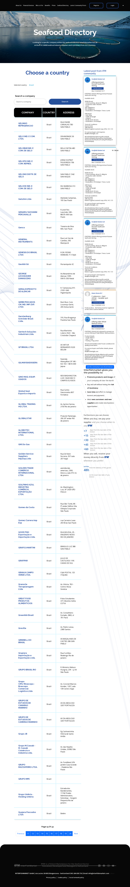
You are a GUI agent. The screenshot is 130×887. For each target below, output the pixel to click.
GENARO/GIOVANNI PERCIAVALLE (27, 213)
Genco (21, 227)
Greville (22, 628)
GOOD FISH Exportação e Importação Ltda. (26, 534)
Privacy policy (51, 878)
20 (70, 833)
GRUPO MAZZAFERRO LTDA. (27, 766)
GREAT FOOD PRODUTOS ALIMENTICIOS (25, 600)
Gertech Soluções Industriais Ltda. (27, 333)
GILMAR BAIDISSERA (27, 362)
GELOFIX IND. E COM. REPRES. (25, 162)
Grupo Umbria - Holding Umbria (26, 795)
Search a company (25, 96)
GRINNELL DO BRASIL (24, 641)
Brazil (31, 85)
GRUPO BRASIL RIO (27, 670)
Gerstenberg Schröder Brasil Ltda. (25, 318)
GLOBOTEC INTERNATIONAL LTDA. (26, 432)
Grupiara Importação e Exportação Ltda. (26, 655)
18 (61, 833)
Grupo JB (22, 734)
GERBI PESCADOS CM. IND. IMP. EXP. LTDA (26, 304)
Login (112, 5)
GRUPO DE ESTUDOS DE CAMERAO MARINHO (27, 719)
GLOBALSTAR (24, 418)
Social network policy (76, 878)
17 (56, 833)
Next (76, 833)
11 (28, 833)
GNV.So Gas (24, 444)
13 (37, 833)
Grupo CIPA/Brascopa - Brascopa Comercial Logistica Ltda (26, 686)
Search (65, 102)
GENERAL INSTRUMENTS (25, 240)
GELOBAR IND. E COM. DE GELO (26, 149)
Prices (54, 5)
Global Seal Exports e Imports (27, 392)
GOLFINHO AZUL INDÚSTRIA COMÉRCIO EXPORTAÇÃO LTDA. (26, 489)
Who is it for (39, 5)
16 (52, 833)
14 (42, 833)
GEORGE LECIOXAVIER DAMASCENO (24, 276)
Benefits (47, 5)
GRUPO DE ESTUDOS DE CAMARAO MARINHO (24, 704)
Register (96, 5)
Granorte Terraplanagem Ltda (26, 586)
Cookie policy (62, 878)
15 (47, 833)
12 (33, 833)
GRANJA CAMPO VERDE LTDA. (26, 573)
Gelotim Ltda (24, 199)
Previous (20, 833)
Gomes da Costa (26, 507)
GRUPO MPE (24, 779)
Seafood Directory (63, 5)
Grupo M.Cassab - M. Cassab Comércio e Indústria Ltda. (26, 749)
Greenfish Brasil (26, 615)
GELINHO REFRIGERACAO (25, 124)
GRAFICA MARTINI (26, 547)
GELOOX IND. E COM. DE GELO (25, 187)
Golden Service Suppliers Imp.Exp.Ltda (26, 456)
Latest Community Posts (78, 5)
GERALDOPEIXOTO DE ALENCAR (27, 290)
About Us (19, 5)
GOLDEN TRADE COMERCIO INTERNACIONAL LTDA (26, 471)
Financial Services (28, 5)
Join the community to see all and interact (100, 367)
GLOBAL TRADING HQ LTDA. (26, 405)
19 (66, 833)
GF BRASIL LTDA (26, 347)
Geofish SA (23, 264)
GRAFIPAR (23, 560)
